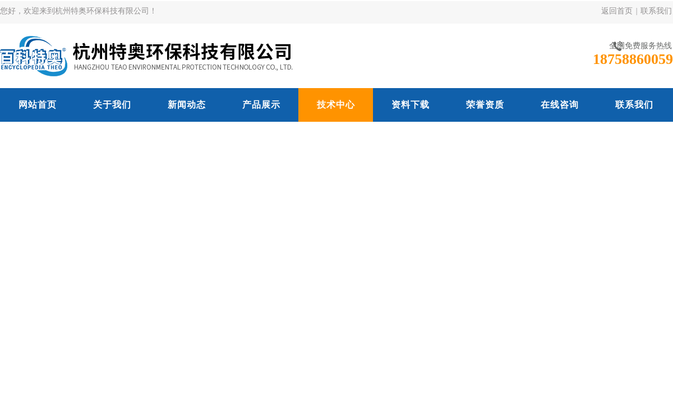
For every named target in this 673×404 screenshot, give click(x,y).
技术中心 (336, 104)
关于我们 (112, 104)
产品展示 (261, 104)
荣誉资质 (485, 104)
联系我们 (656, 11)
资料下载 (410, 104)
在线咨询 (560, 104)
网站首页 (38, 104)
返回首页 (617, 11)
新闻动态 (187, 104)
